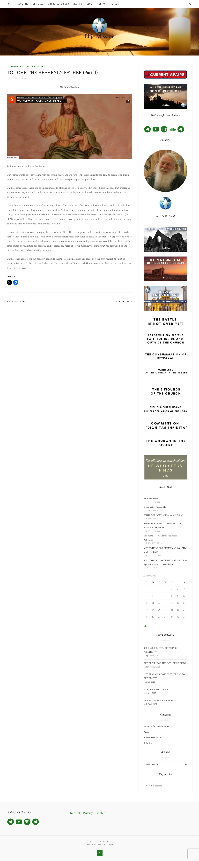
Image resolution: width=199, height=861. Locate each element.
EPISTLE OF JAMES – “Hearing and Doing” (164, 515)
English (116, 4)
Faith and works (151, 498)
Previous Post (17, 301)
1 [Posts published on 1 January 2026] (171, 588)
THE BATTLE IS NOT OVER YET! (160, 700)
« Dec (146, 626)
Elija (9, 78)
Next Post (124, 301)
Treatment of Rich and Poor (156, 507)
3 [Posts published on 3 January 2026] (184, 588)
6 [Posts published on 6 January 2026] (159, 595)
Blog (89, 4)
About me (23, 4)
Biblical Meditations (153, 737)
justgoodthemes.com (104, 844)
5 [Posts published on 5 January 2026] (153, 595)
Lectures (38, 4)
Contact (102, 4)
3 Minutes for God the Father (65, 4)
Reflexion (148, 743)
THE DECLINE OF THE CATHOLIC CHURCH (165, 663)
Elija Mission (99, 36)
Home (10, 4)
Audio (146, 731)
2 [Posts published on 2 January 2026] (177, 588)
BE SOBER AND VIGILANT (157, 689)
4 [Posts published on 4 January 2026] (146, 595)
